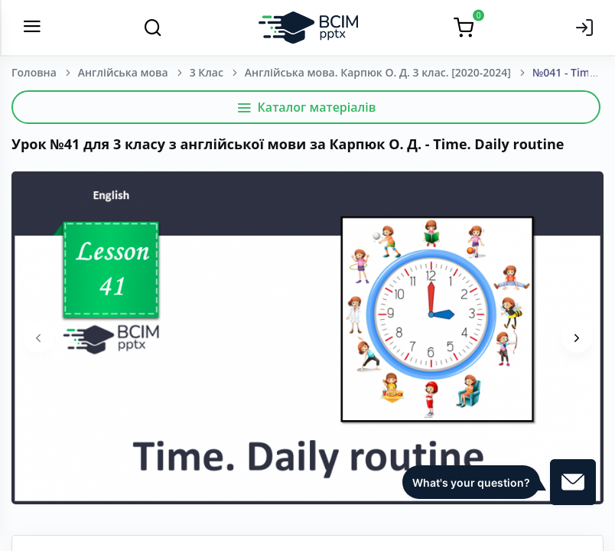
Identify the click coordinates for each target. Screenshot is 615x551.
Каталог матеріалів (306, 107)
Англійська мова (123, 72)
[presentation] (38, 337)
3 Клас (206, 72)
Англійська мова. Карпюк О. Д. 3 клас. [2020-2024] (378, 72)
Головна (34, 72)
